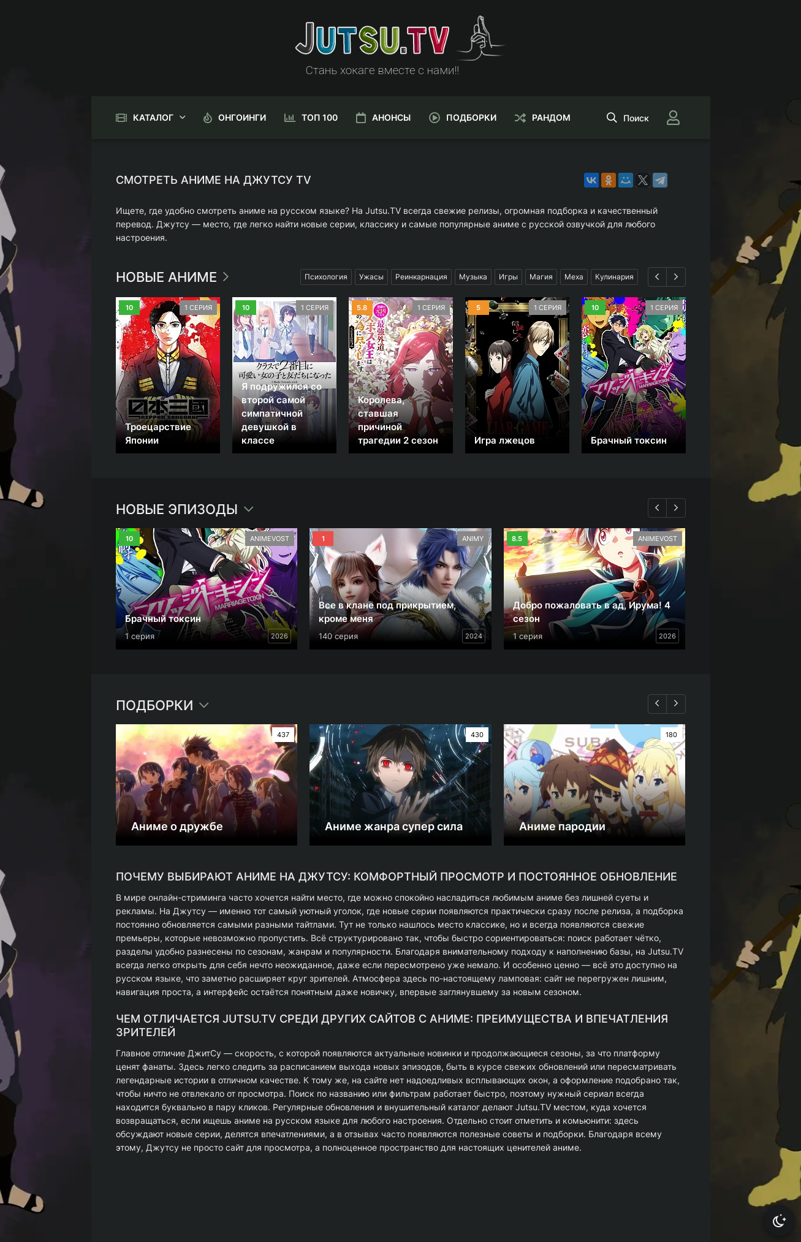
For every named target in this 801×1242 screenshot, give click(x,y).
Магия (541, 276)
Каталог (153, 117)
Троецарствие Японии (158, 433)
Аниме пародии (562, 826)
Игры (508, 276)
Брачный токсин (629, 440)
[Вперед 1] (676, 277)
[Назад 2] (657, 508)
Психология (326, 276)
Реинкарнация (421, 276)
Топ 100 (320, 117)
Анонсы (391, 117)
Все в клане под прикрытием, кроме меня (387, 611)
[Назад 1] (657, 277)
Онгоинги (242, 117)
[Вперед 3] (676, 704)
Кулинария (614, 276)
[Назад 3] (657, 704)
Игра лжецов (504, 440)
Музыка (473, 276)
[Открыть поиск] (628, 117)
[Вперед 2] (676, 508)
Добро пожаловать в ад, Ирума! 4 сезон (591, 611)
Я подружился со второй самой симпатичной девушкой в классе (281, 413)
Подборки (471, 117)
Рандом (551, 117)
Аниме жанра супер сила (394, 826)
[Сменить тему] (779, 1220)
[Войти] (673, 117)
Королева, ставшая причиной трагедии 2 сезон (398, 420)
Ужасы (371, 276)
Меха (573, 276)
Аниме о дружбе (177, 826)
